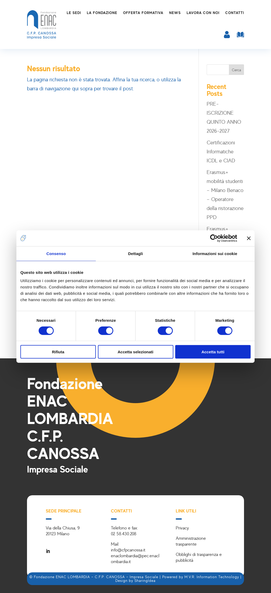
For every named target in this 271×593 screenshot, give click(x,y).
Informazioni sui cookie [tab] (215, 253)
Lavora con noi (203, 12)
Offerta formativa (143, 12)
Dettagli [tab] (135, 253)
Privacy (182, 527)
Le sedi (74, 12)
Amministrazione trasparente (191, 541)
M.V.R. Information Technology (211, 576)
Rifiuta (58, 352)
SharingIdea (145, 580)
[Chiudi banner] (249, 238)
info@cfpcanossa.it (128, 549)
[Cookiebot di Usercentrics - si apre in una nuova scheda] (214, 238)
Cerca (236, 70)
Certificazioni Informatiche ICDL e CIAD (221, 151)
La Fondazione (102, 12)
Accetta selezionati (135, 352)
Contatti (234, 12)
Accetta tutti (212, 352)
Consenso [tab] (56, 253)
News (175, 12)
